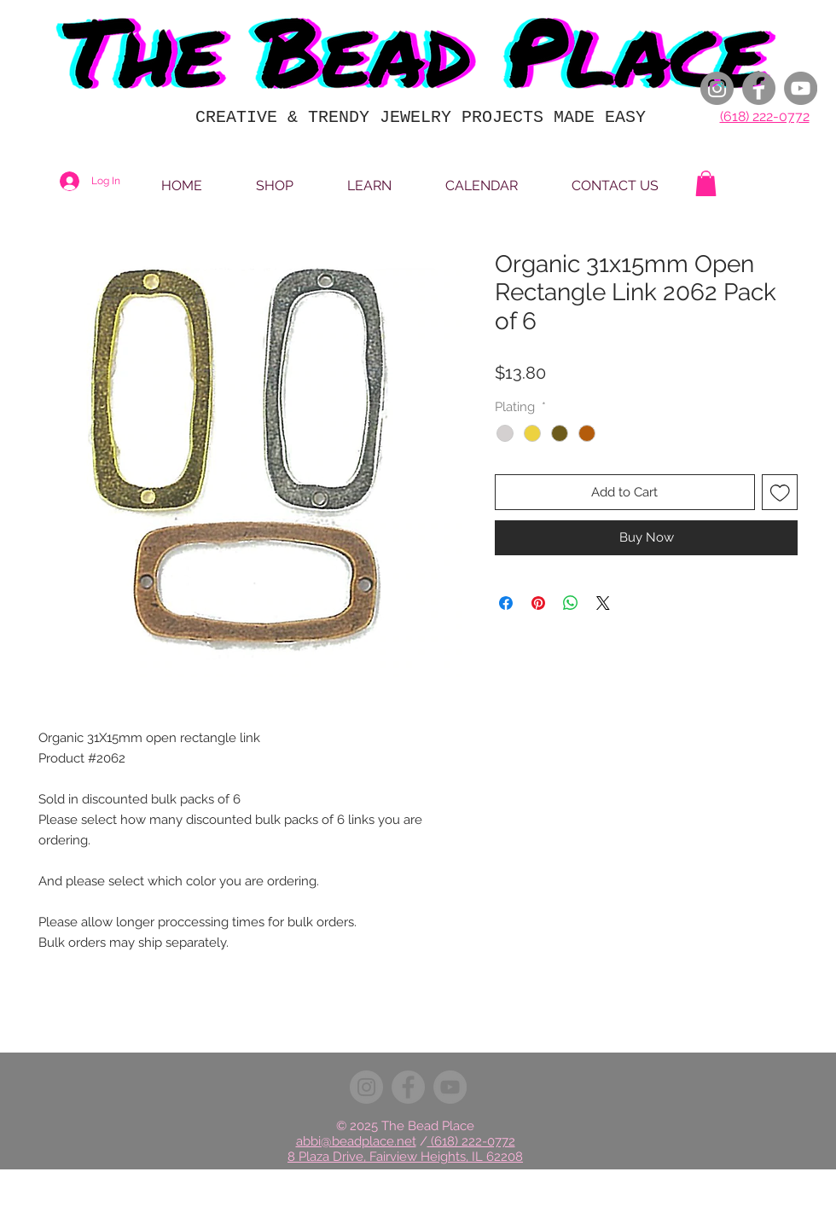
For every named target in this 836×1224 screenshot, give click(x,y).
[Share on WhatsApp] (570, 603)
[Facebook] (758, 88)
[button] (706, 183)
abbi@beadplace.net (356, 1141)
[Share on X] (603, 603)
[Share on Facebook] (506, 603)
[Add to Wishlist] (780, 492)
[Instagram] (717, 88)
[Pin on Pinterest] (538, 603)
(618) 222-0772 (765, 116)
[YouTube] (800, 88)
